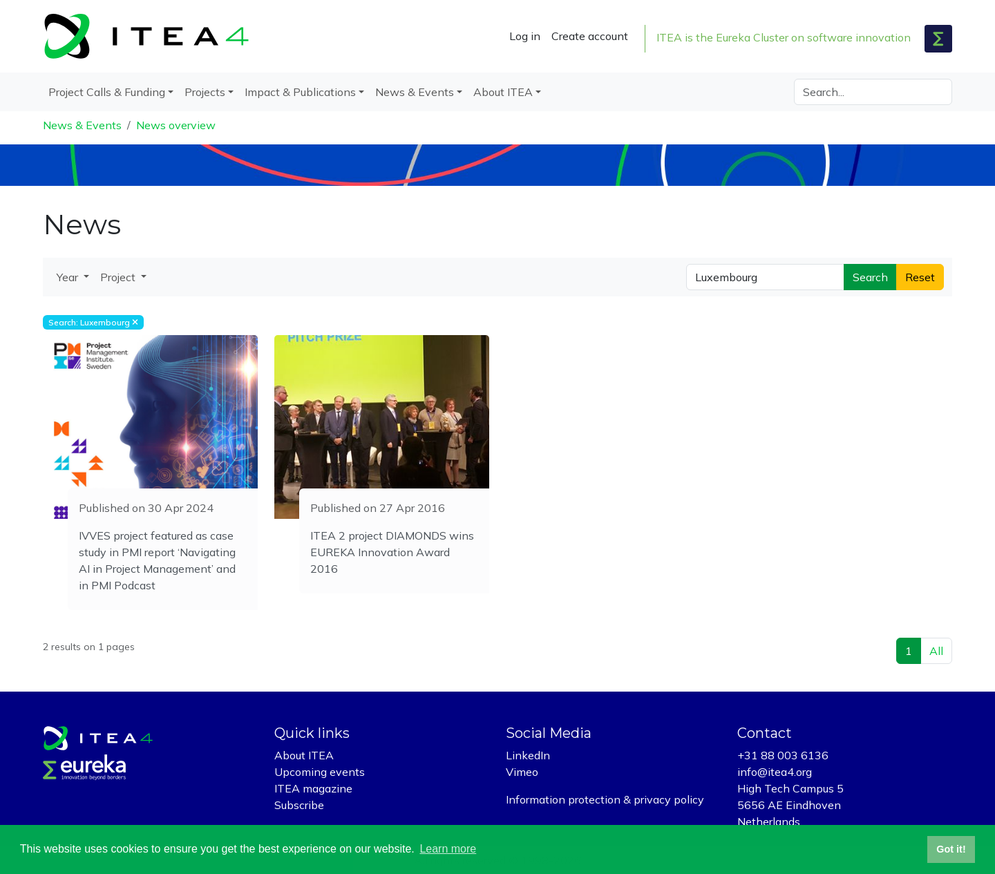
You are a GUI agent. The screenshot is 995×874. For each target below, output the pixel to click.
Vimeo (522, 772)
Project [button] (119, 277)
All (936, 651)
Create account (589, 36)
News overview (176, 125)
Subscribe (299, 805)
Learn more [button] (447, 849)
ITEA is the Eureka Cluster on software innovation (783, 37)
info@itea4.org (774, 772)
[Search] (873, 92)
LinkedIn (528, 755)
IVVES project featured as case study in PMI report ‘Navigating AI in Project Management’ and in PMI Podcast (157, 560)
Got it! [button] (950, 849)
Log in (524, 36)
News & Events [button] (414, 92)
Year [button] (69, 277)
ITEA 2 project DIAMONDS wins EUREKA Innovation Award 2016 (392, 552)
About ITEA (304, 755)
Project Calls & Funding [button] (106, 92)
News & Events (82, 125)
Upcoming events (319, 772)
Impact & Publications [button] (300, 92)
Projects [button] (204, 92)
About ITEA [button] (503, 92)
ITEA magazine (313, 788)
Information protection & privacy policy (605, 799)
